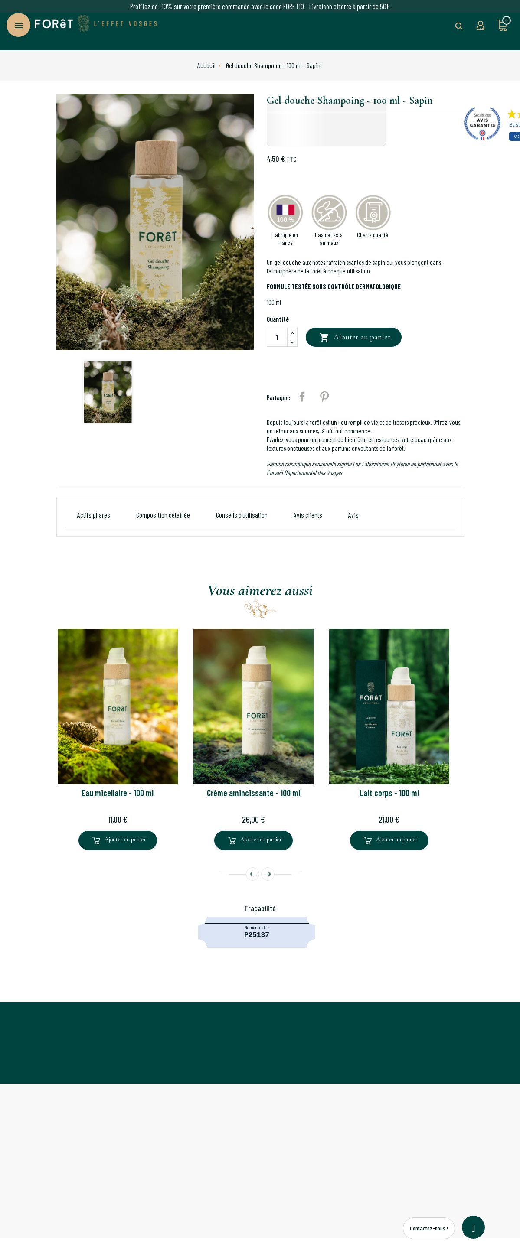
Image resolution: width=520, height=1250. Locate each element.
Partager (302, 396)
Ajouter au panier (355, 338)
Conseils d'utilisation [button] (242, 515)
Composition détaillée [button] (163, 515)
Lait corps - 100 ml (389, 793)
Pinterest (324, 396)
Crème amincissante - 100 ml (253, 793)
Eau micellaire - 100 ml (118, 793)
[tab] (353, 515)
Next (268, 874)
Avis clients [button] (308, 515)
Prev (252, 874)
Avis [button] (353, 515)
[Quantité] (277, 337)
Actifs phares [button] (93, 515)
